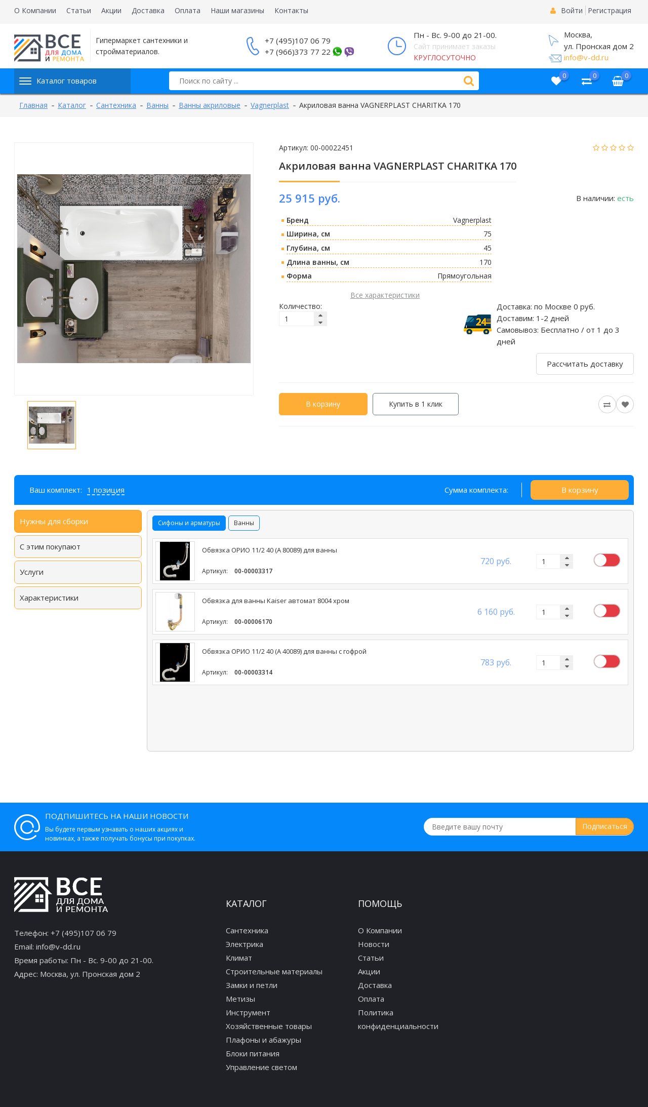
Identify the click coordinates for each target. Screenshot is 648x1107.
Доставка (148, 10)
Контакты (291, 10)
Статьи (78, 10)
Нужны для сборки (54, 521)
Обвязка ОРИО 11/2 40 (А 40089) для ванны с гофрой (284, 651)
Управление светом (261, 1067)
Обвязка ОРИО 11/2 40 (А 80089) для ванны (269, 550)
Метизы (240, 999)
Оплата (187, 10)
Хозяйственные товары (269, 1026)
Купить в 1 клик (415, 404)
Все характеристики (385, 295)
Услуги (32, 572)
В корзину (323, 404)
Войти (572, 10)
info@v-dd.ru (586, 57)
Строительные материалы (274, 971)
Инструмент (248, 1012)
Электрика (244, 944)
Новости (373, 944)
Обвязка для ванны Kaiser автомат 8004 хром (275, 601)
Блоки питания (252, 1053)
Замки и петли (251, 985)
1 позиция (106, 490)
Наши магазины (237, 10)
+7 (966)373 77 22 (298, 52)
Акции (111, 10)
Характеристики (49, 597)
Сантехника (247, 930)
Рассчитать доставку (585, 364)
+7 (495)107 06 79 (298, 40)
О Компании (35, 10)
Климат (239, 958)
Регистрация (609, 10)
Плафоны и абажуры (263, 1040)
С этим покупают (50, 546)
